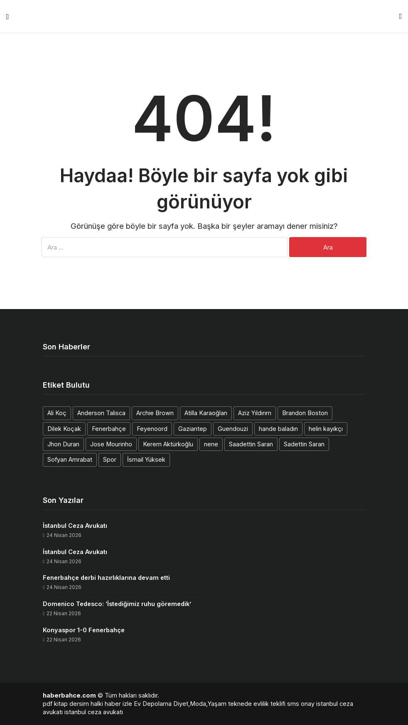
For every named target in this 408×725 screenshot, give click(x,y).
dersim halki (86, 703)
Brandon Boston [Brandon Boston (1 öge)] (305, 412)
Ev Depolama (153, 703)
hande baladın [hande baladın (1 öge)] (278, 428)
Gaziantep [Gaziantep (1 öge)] (192, 428)
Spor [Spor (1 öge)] (109, 459)
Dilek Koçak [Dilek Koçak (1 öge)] (64, 428)
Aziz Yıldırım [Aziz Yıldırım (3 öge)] (254, 412)
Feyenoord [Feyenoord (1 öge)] (152, 428)
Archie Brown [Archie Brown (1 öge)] (155, 412)
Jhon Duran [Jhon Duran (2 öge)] (63, 444)
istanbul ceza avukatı (93, 711)
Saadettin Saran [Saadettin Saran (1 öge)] (251, 444)
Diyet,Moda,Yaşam (199, 703)
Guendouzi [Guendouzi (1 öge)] (233, 428)
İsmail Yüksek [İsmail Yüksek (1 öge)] (146, 459)
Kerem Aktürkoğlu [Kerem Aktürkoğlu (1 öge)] (168, 444)
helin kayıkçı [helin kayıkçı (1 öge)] (326, 428)
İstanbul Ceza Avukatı (75, 525)
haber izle (118, 703)
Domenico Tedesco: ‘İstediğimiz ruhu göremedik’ (117, 603)
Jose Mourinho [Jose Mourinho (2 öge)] (111, 444)
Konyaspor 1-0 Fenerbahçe (84, 629)
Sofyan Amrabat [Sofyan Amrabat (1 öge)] (69, 459)
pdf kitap (55, 703)
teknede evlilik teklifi (256, 703)
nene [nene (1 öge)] (211, 444)
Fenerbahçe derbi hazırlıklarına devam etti (106, 577)
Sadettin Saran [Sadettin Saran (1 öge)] (304, 444)
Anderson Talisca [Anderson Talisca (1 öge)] (101, 412)
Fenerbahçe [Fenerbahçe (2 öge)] (109, 428)
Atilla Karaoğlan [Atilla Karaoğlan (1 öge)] (205, 412)
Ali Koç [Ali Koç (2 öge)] (56, 412)
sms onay (301, 703)
